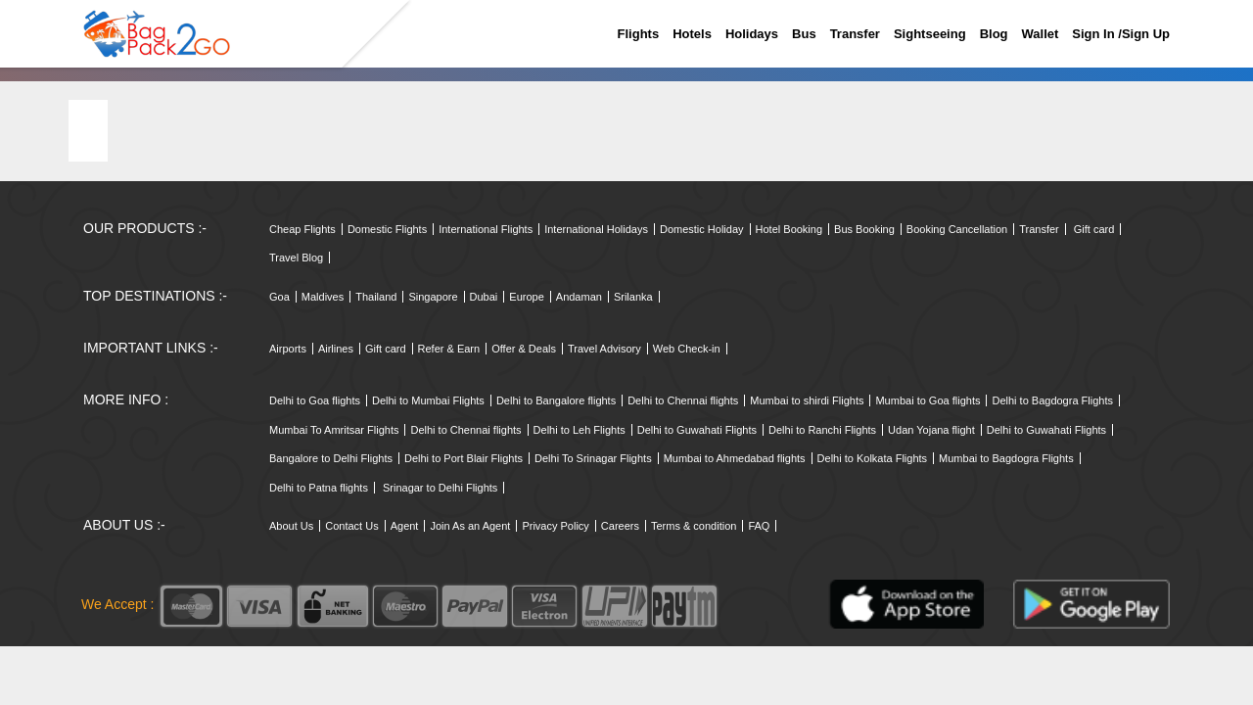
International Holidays (596, 229)
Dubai (484, 297)
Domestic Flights (387, 229)
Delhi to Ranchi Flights (822, 430)
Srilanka (633, 297)
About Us (291, 526)
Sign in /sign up (1121, 33)
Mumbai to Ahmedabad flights (735, 458)
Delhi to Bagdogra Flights (1052, 400)
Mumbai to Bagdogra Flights (1006, 458)
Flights (639, 33)
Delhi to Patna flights (318, 488)
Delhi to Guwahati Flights (697, 430)
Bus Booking (864, 229)
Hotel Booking (789, 229)
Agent (405, 526)
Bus (804, 33)
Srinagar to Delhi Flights (440, 488)
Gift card (1094, 229)
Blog (994, 33)
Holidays (751, 33)
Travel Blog (296, 257)
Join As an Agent (470, 526)
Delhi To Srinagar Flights (593, 458)
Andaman (579, 297)
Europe (526, 297)
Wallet (1040, 33)
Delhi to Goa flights (314, 400)
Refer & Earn (449, 348)
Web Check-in (686, 348)
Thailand (375, 297)
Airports (287, 348)
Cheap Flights (302, 229)
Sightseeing (930, 33)
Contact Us (351, 526)
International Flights (486, 229)
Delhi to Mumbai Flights (428, 400)
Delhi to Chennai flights (682, 400)
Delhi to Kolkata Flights (872, 458)
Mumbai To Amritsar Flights (333, 430)
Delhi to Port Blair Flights (463, 458)
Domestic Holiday (702, 229)
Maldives (323, 297)
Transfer (855, 33)
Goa (279, 297)
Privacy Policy (555, 526)
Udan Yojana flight (931, 430)
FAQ (758, 526)
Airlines (335, 348)
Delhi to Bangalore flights (556, 400)
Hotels (692, 33)
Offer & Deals (523, 348)
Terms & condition (693, 526)
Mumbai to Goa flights (927, 400)
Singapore (432, 297)
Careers (620, 526)
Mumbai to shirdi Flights (806, 400)
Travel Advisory (604, 348)
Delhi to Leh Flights (580, 430)
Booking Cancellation (956, 229)
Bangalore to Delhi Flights (331, 458)
